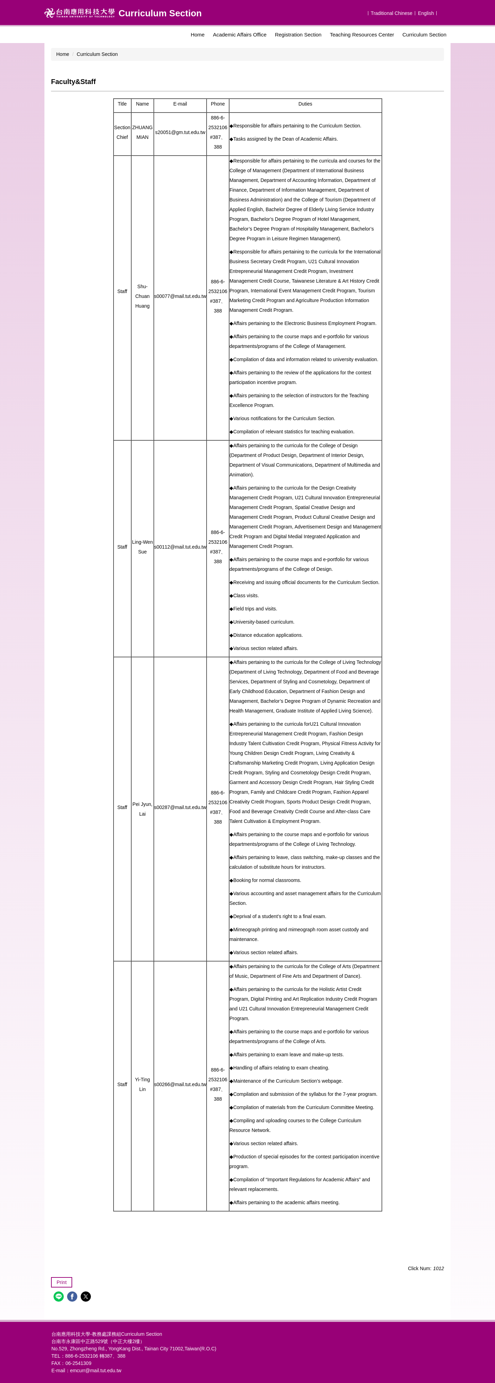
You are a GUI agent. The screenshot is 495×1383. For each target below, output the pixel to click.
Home (197, 35)
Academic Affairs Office (240, 35)
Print (62, 1282)
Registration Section (298, 35)
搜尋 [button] (444, 12)
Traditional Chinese (391, 13)
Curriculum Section (424, 35)
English (426, 13)
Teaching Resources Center (362, 35)
